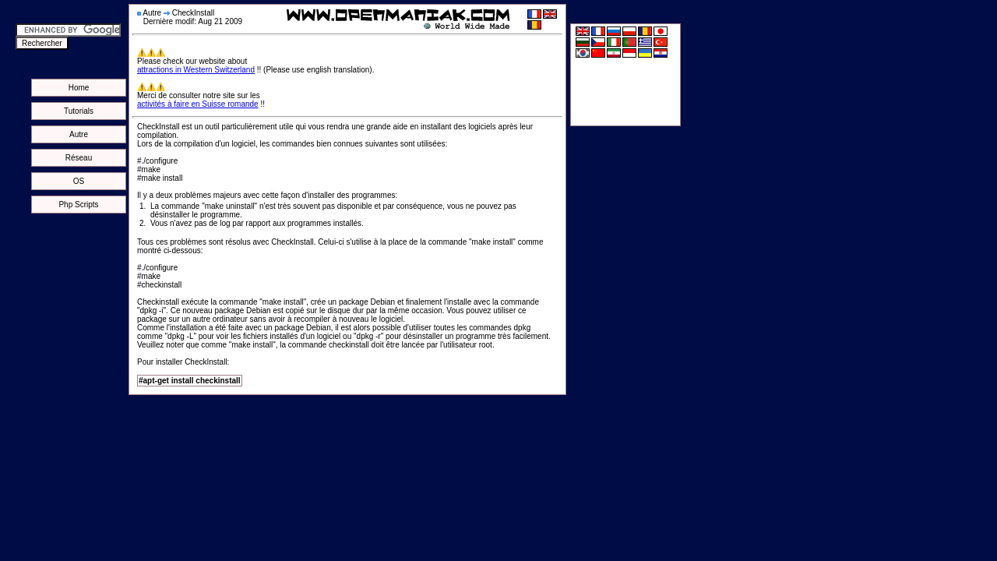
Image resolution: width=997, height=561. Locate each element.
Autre (78, 134)
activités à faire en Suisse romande (198, 104)
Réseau (78, 157)
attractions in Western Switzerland (196, 69)
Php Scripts (78, 204)
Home (79, 87)
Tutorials (78, 111)
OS (78, 181)
